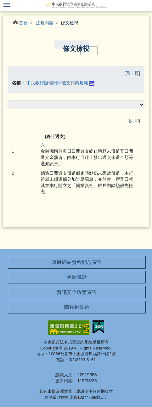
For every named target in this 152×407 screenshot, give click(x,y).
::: (9, 22)
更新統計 (77, 277)
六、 (45, 145)
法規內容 (44, 22)
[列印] (134, 120)
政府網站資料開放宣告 (77, 262)
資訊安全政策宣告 (77, 292)
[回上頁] (132, 73)
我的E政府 (98, 326)
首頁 (23, 22)
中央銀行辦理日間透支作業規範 (57, 82)
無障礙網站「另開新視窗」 (68, 327)
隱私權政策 (76, 307)
